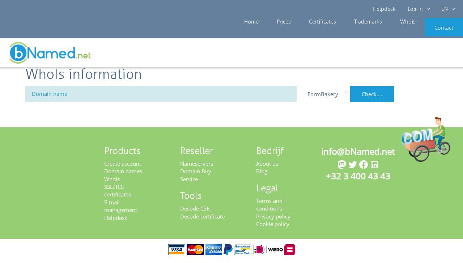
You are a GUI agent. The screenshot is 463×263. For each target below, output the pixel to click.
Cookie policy (272, 226)
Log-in (418, 9)
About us (267, 165)
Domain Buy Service (195, 177)
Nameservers (196, 165)
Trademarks (349, 32)
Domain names (123, 173)
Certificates (309, 32)
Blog (261, 173)
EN (447, 9)
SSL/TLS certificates (117, 193)
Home (249, 32)
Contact (433, 32)
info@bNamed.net (358, 154)
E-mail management (120, 208)
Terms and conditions (269, 206)
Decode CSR (195, 211)
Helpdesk (384, 9)
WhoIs (112, 181)
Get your (437, 55)
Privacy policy (273, 218)
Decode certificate (202, 218)
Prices (276, 32)
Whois (383, 32)
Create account (122, 165)
